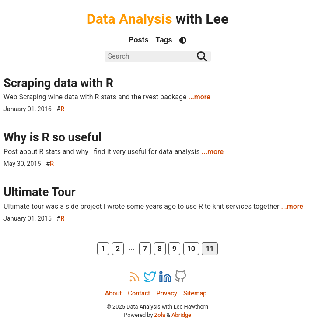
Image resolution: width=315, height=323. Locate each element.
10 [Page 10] (191, 249)
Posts (138, 39)
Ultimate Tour (40, 192)
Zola (159, 315)
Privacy (166, 293)
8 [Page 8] (160, 249)
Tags (164, 39)
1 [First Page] (103, 249)
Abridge (181, 315)
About (113, 293)
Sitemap (194, 293)
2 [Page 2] (118, 249)
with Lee (157, 19)
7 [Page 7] (145, 249)
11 (210, 249)
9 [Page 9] (174, 249)
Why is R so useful (53, 137)
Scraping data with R (58, 83)
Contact (139, 293)
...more (199, 97)
